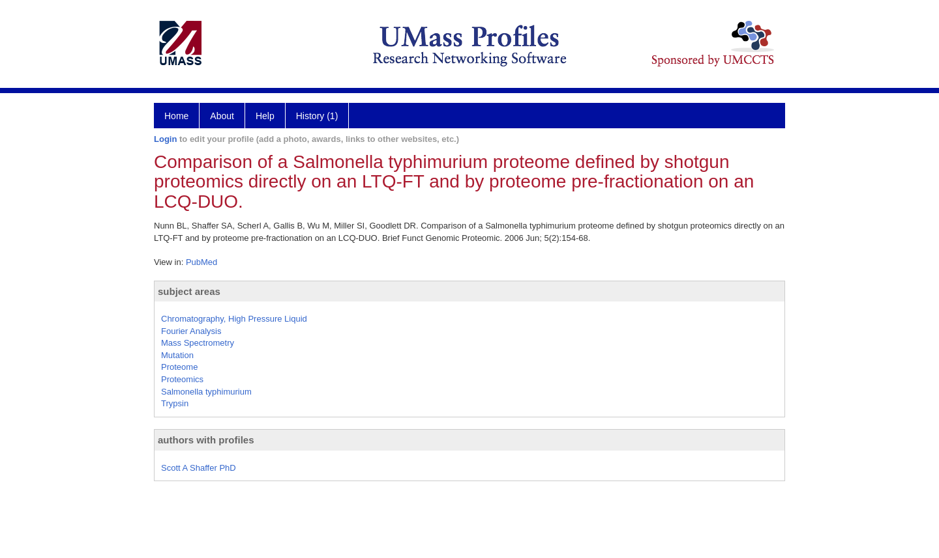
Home (176, 116)
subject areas (189, 291)
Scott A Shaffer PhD (198, 468)
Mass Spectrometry (197, 343)
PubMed (201, 262)
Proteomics (182, 379)
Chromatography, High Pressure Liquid (234, 319)
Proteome (179, 367)
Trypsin (174, 403)
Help (265, 116)
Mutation (177, 355)
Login (165, 139)
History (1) (317, 116)
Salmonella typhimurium (206, 392)
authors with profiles (206, 439)
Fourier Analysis (191, 331)
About (222, 116)
